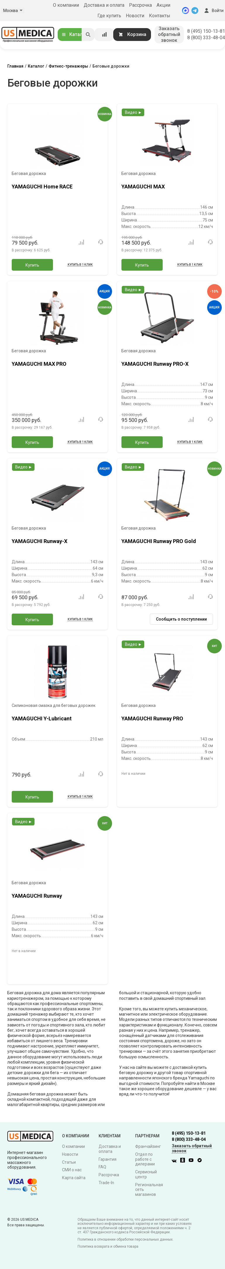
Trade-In (106, 1182)
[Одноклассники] (184, 1161)
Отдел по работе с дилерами (145, 1159)
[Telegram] (194, 10)
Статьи (69, 1162)
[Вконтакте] (175, 1161)
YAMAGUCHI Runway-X (39, 541)
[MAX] (185, 10)
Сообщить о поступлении (181, 619)
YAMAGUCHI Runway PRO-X (154, 364)
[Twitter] (201, 1161)
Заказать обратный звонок (169, 34)
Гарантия (107, 1159)
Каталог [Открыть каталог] (74, 34)
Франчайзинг (148, 1146)
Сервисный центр (146, 1174)
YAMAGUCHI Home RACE (42, 186)
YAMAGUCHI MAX (143, 186)
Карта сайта (73, 1177)
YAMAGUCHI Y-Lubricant (42, 718)
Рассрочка (140, 5)
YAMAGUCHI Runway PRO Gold (158, 541)
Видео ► (133, 112)
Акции (163, 5)
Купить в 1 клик (80, 264)
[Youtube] (192, 1161)
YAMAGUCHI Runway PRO (152, 718)
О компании (66, 5)
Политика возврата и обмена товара (108, 1246)
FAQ (102, 1167)
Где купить (109, 15)
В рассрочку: (31, 250)
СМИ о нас (72, 1169)
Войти (213, 10)
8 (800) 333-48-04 (206, 37)
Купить (32, 265)
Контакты (159, 15)
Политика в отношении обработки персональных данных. (126, 1239)
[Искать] (88, 34)
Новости (135, 15)
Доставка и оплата (104, 5)
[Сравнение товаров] (104, 34)
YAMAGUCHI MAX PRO (39, 364)
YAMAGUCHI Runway (37, 896)
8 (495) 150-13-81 (206, 31)
